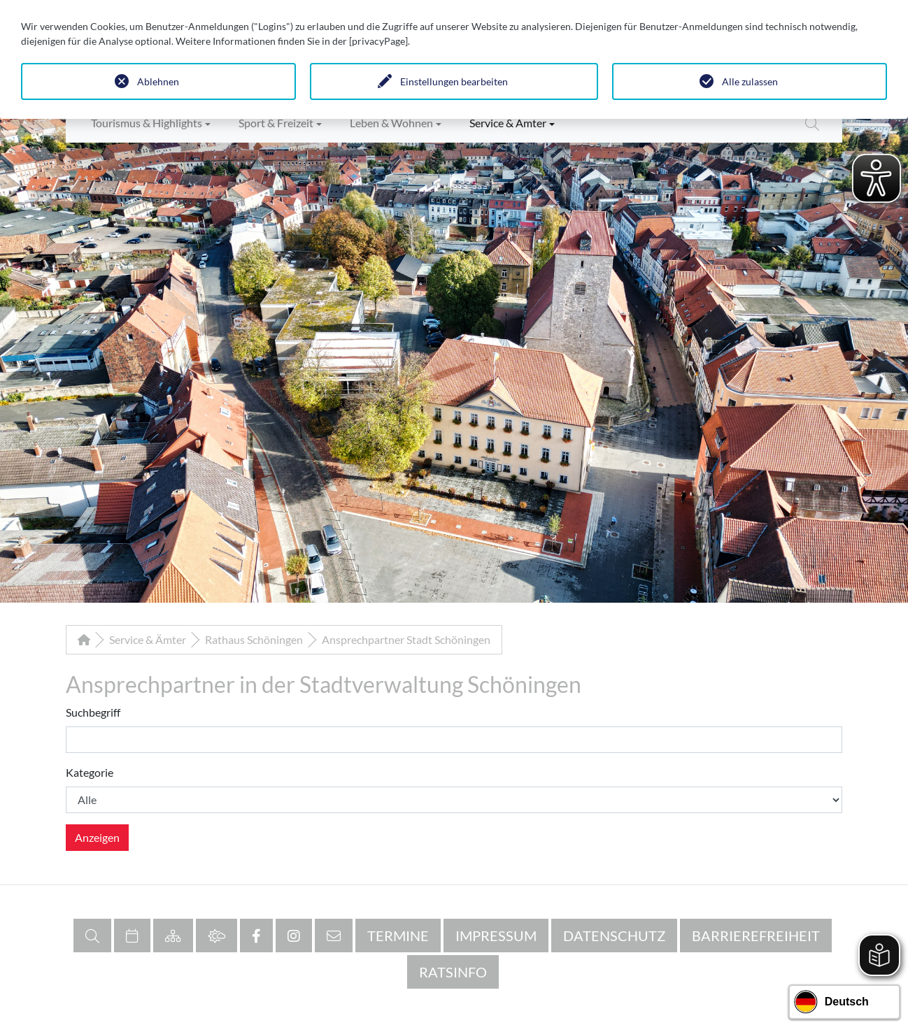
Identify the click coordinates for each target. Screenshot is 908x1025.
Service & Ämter (147, 639)
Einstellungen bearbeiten (454, 81)
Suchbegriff (93, 712)
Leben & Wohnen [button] (391, 122)
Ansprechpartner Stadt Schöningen (406, 639)
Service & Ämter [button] (507, 122)
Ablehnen (158, 81)
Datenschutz (614, 935)
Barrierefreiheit (756, 935)
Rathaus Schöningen (254, 639)
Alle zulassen (750, 81)
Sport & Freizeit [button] (276, 122)
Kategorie (89, 772)
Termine (398, 935)
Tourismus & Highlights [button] (146, 122)
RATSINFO (453, 971)
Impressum (496, 935)
